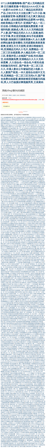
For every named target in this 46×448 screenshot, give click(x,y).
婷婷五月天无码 (19, 339)
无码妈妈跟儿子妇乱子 (20, 243)
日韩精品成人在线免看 (16, 220)
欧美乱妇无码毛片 (39, 399)
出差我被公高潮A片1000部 (19, 267)
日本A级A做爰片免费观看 (32, 367)
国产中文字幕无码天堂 (25, 382)
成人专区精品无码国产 (10, 321)
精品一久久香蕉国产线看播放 (22, 337)
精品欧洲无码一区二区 (24, 151)
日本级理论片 (6, 137)
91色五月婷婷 (20, 306)
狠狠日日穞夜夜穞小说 (31, 197)
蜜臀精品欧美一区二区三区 (25, 172)
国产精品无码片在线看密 (13, 290)
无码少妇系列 (41, 159)
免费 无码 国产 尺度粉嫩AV (33, 254)
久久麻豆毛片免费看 (6, 161)
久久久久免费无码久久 (37, 262)
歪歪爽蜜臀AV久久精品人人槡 (9, 301)
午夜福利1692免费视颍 (15, 209)
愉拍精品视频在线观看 (18, 445)
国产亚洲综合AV (23, 167)
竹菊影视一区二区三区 (38, 413)
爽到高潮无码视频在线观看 (36, 153)
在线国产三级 (17, 334)
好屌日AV (3, 150)
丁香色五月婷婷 (34, 273)
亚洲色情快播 (21, 201)
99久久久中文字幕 (21, 396)
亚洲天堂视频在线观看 (7, 401)
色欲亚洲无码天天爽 (35, 346)
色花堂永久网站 (7, 309)
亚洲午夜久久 (11, 198)
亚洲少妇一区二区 (7, 353)
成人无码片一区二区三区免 (29, 392)
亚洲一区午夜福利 (26, 268)
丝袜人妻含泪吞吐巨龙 (15, 282)
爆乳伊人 (23, 287)
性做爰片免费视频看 (18, 440)
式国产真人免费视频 (6, 376)
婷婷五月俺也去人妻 (11, 172)
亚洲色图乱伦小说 (30, 201)
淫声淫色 (16, 303)
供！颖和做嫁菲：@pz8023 (32, 440)
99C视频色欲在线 (25, 423)
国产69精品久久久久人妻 (12, 390)
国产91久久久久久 (12, 362)
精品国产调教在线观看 (23, 139)
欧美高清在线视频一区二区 (27, 360)
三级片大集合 (24, 290)
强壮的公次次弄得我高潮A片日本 (34, 164)
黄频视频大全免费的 (8, 370)
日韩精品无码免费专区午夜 (24, 170)
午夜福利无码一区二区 (9, 173)
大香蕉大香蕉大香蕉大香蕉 (34, 223)
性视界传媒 (9, 440)
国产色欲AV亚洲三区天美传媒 (11, 167)
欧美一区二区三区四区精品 (19, 248)
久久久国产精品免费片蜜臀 (20, 204)
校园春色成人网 (24, 317)
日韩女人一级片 (38, 335)
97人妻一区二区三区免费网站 (33, 401)
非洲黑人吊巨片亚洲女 (34, 417)
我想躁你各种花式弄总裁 (23, 123)
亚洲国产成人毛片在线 (18, 393)
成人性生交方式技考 (22, 301)
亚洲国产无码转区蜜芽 (11, 217)
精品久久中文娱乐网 (8, 136)
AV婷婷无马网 (28, 165)
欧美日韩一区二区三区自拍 (18, 320)
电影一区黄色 (40, 261)
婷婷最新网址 (11, 240)
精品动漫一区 (13, 159)
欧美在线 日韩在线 (24, 273)
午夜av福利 (18, 392)
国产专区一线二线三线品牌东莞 (20, 155)
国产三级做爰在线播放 (35, 331)
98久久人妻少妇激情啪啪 (28, 214)
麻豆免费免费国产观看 (17, 437)
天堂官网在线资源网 (8, 312)
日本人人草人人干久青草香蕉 (32, 441)
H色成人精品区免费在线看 (36, 187)
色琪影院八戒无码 (37, 211)
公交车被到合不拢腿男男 (33, 275)
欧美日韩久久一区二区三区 (32, 371)
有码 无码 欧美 (30, 125)
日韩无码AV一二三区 (33, 194)
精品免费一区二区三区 (20, 247)
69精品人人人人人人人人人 (16, 289)
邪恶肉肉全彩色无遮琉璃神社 (15, 162)
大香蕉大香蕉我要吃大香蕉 (35, 370)
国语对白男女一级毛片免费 (25, 286)
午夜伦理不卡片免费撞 (37, 337)
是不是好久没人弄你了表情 (28, 293)
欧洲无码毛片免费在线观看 (10, 318)
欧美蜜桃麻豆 (13, 348)
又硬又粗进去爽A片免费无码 (21, 298)
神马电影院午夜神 (38, 427)
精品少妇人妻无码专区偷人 (15, 186)
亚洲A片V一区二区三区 (37, 156)
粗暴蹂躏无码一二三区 (33, 267)
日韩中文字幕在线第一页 (19, 145)
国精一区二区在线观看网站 (25, 147)
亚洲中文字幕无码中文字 (28, 206)
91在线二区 (10, 281)
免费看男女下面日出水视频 (17, 402)
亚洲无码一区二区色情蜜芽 (27, 398)
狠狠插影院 (33, 406)
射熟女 (42, 234)
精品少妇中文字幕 (20, 295)
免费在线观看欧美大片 (29, 379)
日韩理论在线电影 (24, 420)
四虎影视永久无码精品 (7, 298)
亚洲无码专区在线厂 (32, 184)
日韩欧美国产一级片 (10, 354)
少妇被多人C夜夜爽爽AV (20, 332)
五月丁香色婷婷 (17, 351)
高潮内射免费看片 (7, 374)
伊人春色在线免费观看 (21, 194)
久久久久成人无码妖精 (36, 298)
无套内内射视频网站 (38, 137)
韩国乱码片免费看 (35, 329)
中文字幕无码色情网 (31, 320)
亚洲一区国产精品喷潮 (16, 169)
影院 (27, 192)
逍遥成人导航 (4, 209)
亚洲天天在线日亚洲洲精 (11, 427)
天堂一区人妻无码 (16, 268)
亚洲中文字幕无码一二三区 (25, 296)
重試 (10, 95)
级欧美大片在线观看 (15, 206)
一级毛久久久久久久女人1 (22, 434)
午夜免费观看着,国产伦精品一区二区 (30, 271)
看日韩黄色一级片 (29, 251)
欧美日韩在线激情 (19, 409)
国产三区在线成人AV (39, 296)
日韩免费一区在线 (24, 226)
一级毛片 (9, 275)
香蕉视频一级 (7, 237)
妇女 (10, 164)
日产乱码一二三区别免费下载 (32, 284)
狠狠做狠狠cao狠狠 (32, 349)
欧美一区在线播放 (33, 232)
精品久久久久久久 (13, 413)
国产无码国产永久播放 (9, 232)
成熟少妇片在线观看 (18, 353)
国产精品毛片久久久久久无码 (26, 399)
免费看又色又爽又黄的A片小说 (15, 276)
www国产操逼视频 (32, 332)
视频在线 (8, 150)
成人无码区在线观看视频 (9, 261)
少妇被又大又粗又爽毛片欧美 (20, 161)
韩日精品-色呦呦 (5, 165)
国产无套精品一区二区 (25, 245)
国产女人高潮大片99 (23, 406)
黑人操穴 (20, 159)
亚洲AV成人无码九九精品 (15, 410)
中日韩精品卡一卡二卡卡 (36, 139)
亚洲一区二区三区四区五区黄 (35, 175)
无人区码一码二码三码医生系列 (11, 200)
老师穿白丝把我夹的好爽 (7, 189)
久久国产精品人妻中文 (12, 446)
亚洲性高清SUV (22, 228)
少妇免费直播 (37, 418)
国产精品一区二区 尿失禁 (10, 406)
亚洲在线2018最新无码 (24, 315)
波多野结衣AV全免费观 (35, 179)
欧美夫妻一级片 (16, 237)
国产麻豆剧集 (35, 438)
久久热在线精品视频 (18, 231)
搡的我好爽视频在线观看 (25, 413)
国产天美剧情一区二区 (36, 309)
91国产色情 (9, 204)
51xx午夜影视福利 (29, 136)
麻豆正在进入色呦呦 (19, 395)
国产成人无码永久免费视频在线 (30, 209)
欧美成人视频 (21, 125)
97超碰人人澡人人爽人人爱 (14, 212)
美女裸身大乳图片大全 (21, 343)
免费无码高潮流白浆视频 (31, 353)
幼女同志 (16, 342)
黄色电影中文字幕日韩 (11, 399)
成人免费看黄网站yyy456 (36, 318)
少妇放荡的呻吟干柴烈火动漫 (8, 139)
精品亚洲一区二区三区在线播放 (23, 189)
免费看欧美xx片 (31, 243)
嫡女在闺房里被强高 (8, 395)
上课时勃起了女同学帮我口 (23, 259)
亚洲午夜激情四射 (39, 415)
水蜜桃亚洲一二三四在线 (15, 262)
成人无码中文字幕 (33, 161)
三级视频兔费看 (21, 385)
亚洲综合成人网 (31, 248)
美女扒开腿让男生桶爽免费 (21, 153)
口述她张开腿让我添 (10, 378)
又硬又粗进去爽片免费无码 (19, 256)
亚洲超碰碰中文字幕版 (38, 342)
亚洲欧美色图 (26, 262)
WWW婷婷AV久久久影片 (33, 234)
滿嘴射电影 (9, 145)
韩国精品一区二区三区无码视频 (21, 346)
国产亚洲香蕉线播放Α (30, 339)
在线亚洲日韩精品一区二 (22, 331)
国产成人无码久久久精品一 (16, 284)
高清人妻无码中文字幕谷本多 (31, 410)
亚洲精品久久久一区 (23, 318)
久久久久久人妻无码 (23, 265)
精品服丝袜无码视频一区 (35, 390)
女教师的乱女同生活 (11, 140)
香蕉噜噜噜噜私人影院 (23, 378)
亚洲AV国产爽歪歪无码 (24, 217)
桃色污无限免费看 (20, 218)
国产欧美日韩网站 (17, 376)
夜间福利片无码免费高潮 (30, 159)
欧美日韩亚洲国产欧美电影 (36, 301)
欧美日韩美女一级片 (16, 384)
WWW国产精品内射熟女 (7, 323)
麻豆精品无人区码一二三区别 (16, 183)
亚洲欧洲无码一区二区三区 (26, 335)
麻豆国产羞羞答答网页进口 (11, 335)
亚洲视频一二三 (25, 309)
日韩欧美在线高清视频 (13, 142)
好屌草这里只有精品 (28, 376)
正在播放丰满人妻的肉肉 (19, 374)
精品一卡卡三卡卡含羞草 (18, 192)
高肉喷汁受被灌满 (24, 303)
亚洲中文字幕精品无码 (10, 357)
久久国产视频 (27, 190)
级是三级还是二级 (10, 388)
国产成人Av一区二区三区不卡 (19, 222)
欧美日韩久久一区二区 (11, 253)
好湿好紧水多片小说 (28, 362)
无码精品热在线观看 (12, 314)
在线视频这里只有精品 (37, 321)
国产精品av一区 (23, 356)
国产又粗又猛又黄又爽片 (32, 257)
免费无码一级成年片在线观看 (29, 282)
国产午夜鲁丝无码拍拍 (13, 271)
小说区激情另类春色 (22, 179)
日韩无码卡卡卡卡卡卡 (32, 215)
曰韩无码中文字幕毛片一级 (33, 446)
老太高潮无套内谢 (15, 242)
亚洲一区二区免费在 (28, 307)
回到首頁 (22, 95)
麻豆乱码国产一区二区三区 (19, 264)
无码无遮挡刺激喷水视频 (30, 437)
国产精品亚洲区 (12, 179)
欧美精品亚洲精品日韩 (9, 134)
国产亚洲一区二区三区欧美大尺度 (13, 144)
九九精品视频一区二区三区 (14, 307)
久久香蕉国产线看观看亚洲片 (18, 211)
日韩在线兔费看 (8, 387)
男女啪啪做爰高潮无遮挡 (16, 431)
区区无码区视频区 (10, 148)
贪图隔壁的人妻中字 (19, 401)
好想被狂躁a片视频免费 (19, 254)
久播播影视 (35, 328)
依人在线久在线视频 (10, 368)
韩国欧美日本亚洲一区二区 (26, 314)
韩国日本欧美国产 (36, 268)
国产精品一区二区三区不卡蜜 (24, 126)
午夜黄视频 (32, 226)
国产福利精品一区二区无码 (34, 264)
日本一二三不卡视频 (28, 373)
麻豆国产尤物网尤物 (32, 287)
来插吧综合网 (29, 385)
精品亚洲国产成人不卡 (34, 443)
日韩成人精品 (31, 256)
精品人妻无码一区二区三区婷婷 (35, 374)
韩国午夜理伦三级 (19, 292)
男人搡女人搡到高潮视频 (23, 363)
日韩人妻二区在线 (39, 435)
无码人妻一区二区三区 (21, 232)
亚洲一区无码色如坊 (9, 295)
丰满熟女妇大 (21, 348)
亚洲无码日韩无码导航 (24, 156)
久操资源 (20, 362)
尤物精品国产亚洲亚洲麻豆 (35, 204)
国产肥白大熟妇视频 (9, 218)
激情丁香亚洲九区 (22, 340)
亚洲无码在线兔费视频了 (19, 178)
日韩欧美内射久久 (5, 415)
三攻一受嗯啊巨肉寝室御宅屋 (23, 388)
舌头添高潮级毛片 (29, 404)
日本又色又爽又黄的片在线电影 (36, 222)
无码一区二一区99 (25, 329)
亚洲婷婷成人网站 (19, 197)
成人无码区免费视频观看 (11, 226)
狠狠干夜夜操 (30, 368)
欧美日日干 (14, 201)
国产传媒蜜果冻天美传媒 (23, 304)
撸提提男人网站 (31, 203)
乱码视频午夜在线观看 (10, 363)
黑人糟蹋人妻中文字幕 (20, 184)
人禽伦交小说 (20, 261)
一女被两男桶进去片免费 (16, 195)
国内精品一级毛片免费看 (34, 384)
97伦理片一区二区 (35, 434)
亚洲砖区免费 (12, 304)
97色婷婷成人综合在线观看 (20, 387)
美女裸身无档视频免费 (29, 144)
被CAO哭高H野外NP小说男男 (34, 128)
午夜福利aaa (6, 279)
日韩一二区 (37, 314)
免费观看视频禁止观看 (35, 167)
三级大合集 (22, 446)
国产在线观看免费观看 (21, 198)
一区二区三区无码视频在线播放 (31, 186)
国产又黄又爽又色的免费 (9, 306)
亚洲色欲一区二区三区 (33, 312)
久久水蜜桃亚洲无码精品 (7, 343)
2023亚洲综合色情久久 (17, 324)
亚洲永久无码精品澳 (9, 434)
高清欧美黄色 (28, 137)
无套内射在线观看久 (26, 310)
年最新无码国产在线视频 (32, 348)
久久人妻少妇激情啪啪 (7, 215)
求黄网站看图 (33, 303)
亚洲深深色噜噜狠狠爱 (31, 409)
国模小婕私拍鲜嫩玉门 (27, 418)
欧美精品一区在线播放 (12, 381)
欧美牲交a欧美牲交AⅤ (33, 130)
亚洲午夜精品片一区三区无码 (20, 131)
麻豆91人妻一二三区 (33, 343)
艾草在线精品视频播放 (32, 270)
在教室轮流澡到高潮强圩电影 (21, 187)
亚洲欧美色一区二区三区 (17, 371)
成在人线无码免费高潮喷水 (28, 237)
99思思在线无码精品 (17, 150)
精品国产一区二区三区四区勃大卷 (20, 424)
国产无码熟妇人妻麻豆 (21, 225)
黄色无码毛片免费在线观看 (11, 420)
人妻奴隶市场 (4, 262)
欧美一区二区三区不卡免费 (25, 253)
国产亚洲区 (12, 331)
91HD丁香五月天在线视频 (30, 250)
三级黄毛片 (21, 367)
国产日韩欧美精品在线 (19, 429)
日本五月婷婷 (13, 286)
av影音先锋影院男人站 (34, 290)
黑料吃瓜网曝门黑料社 (31, 183)
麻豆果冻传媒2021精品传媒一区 (31, 176)
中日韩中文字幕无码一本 (37, 151)
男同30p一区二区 (23, 390)
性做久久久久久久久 (19, 257)
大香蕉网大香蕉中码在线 (30, 289)
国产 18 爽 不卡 (39, 220)
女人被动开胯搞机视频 (21, 148)
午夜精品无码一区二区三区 (16, 251)
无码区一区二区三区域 (32, 158)
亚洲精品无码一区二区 (11, 147)
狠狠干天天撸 (26, 239)
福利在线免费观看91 (31, 218)
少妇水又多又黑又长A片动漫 (8, 175)
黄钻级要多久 (5, 223)
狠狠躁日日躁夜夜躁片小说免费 (14, 441)
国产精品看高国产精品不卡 (28, 421)
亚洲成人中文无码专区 (16, 176)
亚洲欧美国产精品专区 (16, 208)
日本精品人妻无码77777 (15, 432)
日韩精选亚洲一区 (38, 345)
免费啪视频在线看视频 (33, 323)
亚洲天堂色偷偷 (37, 126)
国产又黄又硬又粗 (22, 140)
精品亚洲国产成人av (10, 126)
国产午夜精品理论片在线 (26, 427)
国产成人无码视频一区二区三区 (35, 247)
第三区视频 (16, 382)
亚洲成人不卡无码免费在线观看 (32, 431)
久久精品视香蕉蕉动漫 (32, 326)
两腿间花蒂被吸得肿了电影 (26, 426)
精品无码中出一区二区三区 (21, 281)
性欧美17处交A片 (26, 328)
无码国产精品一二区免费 (18, 164)
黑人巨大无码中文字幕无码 (28, 354)
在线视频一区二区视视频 (14, 407)
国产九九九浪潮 (30, 145)
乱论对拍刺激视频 (29, 324)
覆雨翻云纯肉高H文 (15, 310)
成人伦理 (3, 446)
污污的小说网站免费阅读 (10, 315)
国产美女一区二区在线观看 (22, 134)
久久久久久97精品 (35, 424)
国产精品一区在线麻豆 (16, 279)
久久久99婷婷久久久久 (20, 270)
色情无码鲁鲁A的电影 (28, 220)
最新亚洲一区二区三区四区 (17, 435)
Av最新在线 (30, 228)
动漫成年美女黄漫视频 (35, 378)
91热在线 (13, 385)
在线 (39, 242)
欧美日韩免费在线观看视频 (12, 398)
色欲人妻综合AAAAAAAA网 (31, 162)
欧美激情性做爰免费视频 (23, 321)
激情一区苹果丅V (31, 396)
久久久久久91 (15, 326)
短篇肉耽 (29, 211)
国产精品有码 (6, 296)
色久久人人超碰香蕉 (6, 248)
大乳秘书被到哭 (32, 356)
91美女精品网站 (7, 192)
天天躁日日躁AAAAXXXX (29, 133)
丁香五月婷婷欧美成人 (32, 429)
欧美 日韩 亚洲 (29, 445)
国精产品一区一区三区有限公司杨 (24, 240)
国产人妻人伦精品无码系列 (18, 278)
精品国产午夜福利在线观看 (14, 438)
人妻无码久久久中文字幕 (19, 234)
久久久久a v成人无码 (6, 231)
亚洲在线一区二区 (13, 443)
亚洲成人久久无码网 (14, 423)
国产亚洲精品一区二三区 (10, 156)
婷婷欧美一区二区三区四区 (19, 349)
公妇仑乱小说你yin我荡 (16, 239)
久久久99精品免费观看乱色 (35, 140)
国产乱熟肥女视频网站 (35, 381)
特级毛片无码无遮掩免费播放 (20, 359)
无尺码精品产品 (14, 273)
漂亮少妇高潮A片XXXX (10, 340)
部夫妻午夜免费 (23, 443)
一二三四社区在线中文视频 (26, 181)
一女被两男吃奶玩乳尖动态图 (36, 148)
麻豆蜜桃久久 (14, 296)
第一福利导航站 (27, 208)
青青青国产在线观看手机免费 (28, 200)
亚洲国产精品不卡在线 (31, 402)
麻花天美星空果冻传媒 (38, 245)
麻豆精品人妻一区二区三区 (18, 128)
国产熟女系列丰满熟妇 (38, 208)
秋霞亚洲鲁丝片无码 (28, 212)
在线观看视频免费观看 (20, 215)
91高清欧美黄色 (5, 417)
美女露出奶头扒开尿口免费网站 (15, 190)
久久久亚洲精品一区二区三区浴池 (34, 365)
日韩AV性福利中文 (34, 131)
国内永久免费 (37, 181)
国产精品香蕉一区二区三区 (31, 150)
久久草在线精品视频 (34, 265)
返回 (14, 95)
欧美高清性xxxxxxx (39, 229)
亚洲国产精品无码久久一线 (17, 365)
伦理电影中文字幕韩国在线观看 (28, 242)
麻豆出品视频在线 (5, 236)
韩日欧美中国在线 (5, 317)
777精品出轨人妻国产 (34, 387)
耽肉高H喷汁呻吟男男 (30, 261)
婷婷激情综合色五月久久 (21, 370)
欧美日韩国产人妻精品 (7, 153)
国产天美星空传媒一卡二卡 (13, 293)
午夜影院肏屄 (17, 421)
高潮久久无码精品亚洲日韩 (34, 340)
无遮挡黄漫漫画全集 (15, 418)
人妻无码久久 (10, 184)
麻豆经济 (36, 324)
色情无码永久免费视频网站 (19, 130)
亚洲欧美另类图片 (27, 412)
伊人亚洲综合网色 (39, 300)
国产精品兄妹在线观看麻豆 (32, 306)
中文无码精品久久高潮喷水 (36, 420)
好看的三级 (25, 351)
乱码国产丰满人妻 (19, 136)
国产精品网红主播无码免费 (27, 142)
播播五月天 (6, 284)
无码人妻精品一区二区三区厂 (33, 292)
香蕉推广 (28, 295)
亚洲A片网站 (12, 259)
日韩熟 (18, 354)
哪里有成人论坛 (13, 228)
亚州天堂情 (22, 326)
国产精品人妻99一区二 (20, 312)
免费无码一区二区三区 (28, 300)
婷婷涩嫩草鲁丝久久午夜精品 (8, 123)
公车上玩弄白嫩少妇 (12, 356)
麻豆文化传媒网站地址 (7, 247)
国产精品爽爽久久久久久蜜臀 (23, 173)
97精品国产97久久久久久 (17, 137)
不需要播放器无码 (35, 363)
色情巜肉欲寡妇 (27, 438)
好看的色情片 (6, 208)
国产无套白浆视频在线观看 (14, 373)
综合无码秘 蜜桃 (28, 195)
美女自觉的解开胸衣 (34, 359)
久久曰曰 (25, 384)
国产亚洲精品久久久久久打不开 (25, 229)
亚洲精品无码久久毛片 (38, 173)
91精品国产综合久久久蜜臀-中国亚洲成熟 (22, 415)
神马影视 (5, 179)
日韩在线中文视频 (36, 170)
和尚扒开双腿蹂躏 (21, 175)
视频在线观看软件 (9, 257)
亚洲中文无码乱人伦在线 (17, 165)
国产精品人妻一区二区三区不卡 (18, 417)
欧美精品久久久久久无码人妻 (11, 245)
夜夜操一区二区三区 (30, 276)
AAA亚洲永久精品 (24, 381)
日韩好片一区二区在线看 (7, 203)
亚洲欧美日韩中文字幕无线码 (24, 357)
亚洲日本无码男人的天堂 (9, 229)
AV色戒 (5, 214)
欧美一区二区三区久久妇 (29, 169)
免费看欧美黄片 (40, 201)
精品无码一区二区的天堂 (16, 404)
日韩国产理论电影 (37, 382)
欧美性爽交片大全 (9, 334)
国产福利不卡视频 (34, 192)
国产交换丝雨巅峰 (5, 437)
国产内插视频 (10, 409)
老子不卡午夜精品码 (39, 445)
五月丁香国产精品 (40, 214)
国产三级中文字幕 (9, 243)
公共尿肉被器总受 (14, 360)
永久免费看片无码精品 (30, 231)
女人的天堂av (27, 236)
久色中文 (5, 413)
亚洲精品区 (14, 151)
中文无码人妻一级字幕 (17, 236)
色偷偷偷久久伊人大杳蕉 (13, 329)
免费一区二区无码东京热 (14, 214)
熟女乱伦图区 (12, 170)
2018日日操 (7, 201)
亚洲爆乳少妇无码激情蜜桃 (33, 395)
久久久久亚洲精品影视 (7, 303)
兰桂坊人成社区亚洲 (11, 265)
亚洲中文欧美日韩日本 (15, 287)
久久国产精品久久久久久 (10, 125)
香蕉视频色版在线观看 (16, 412)
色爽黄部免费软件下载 (29, 279)
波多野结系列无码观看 (20, 323)
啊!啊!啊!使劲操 (18, 133)
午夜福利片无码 (31, 225)
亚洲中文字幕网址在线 (7, 421)
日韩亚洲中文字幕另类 (27, 407)
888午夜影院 (25, 432)
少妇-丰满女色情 (32, 351)
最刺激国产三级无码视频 (19, 158)
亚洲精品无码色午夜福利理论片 (18, 223)
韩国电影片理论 (29, 435)
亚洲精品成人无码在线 (35, 281)
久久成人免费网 (8, 187)
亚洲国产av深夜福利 (6, 155)
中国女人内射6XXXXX (36, 423)
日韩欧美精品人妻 (7, 254)
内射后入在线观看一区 (31, 393)
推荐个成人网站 (15, 317)
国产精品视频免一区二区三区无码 (23, 345)
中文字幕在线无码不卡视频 (14, 250)
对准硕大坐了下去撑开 (12, 426)
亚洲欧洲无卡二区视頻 (25, 342)
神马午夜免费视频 (38, 357)
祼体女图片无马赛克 (16, 379)
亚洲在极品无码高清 (8, 197)
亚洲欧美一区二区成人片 (19, 275)
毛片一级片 (34, 239)
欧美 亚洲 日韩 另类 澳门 (37, 315)
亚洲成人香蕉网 (16, 328)
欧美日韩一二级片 (21, 368)
